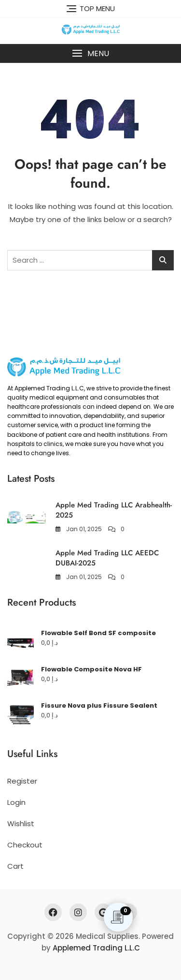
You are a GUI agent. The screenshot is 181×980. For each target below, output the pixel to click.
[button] (90, 53)
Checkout (24, 845)
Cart (15, 866)
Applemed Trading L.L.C (96, 948)
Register (22, 781)
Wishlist (20, 823)
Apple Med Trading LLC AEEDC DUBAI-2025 (107, 558)
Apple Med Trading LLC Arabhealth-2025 (114, 510)
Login (16, 802)
